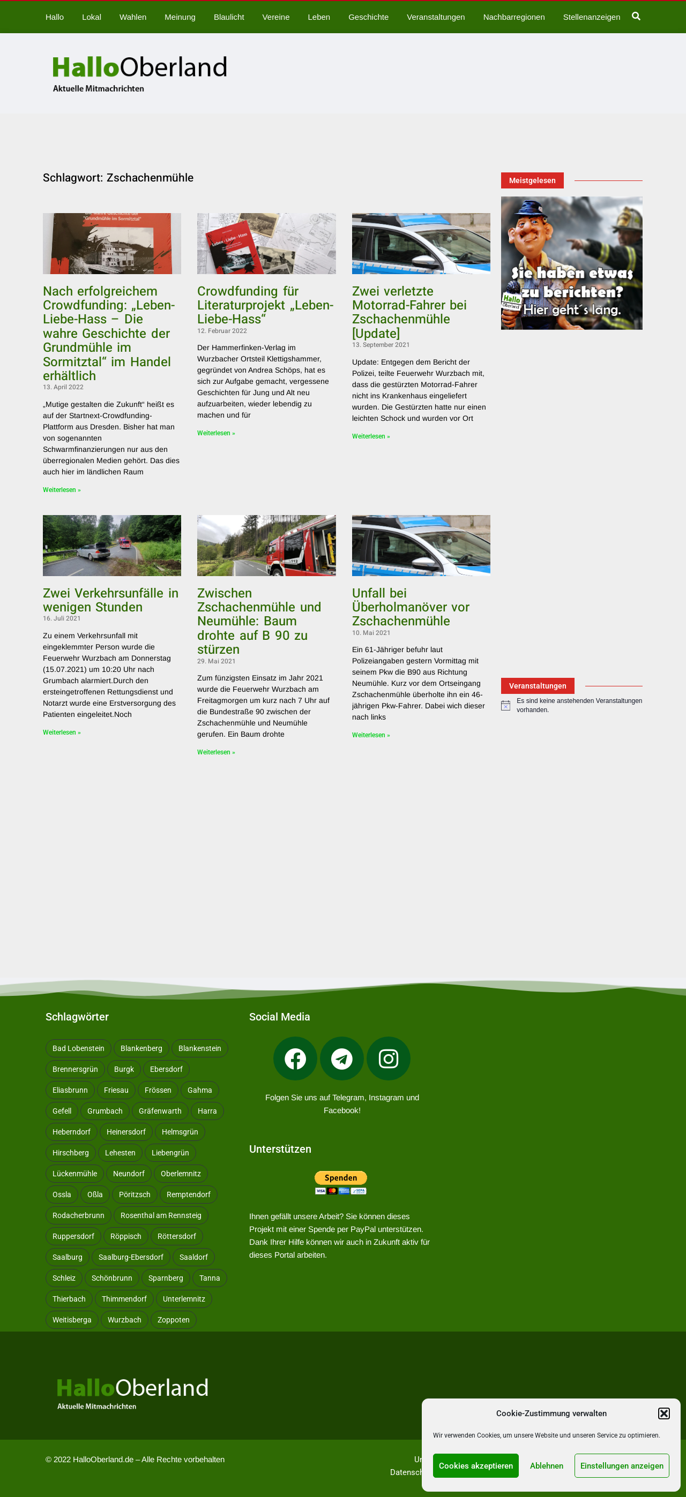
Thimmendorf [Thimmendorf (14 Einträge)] (124, 1299)
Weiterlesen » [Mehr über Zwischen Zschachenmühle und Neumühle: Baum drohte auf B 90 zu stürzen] (216, 752)
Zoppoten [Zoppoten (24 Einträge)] (174, 1319)
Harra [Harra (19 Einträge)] (207, 1111)
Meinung (180, 16)
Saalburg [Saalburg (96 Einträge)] (68, 1257)
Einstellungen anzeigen (621, 1466)
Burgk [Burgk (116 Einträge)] (124, 1069)
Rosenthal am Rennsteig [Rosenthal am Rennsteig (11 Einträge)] (161, 1215)
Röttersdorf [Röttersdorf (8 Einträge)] (177, 1236)
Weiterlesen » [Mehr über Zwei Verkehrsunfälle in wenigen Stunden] (62, 732)
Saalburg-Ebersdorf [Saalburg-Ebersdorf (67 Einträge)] (131, 1257)
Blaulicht (229, 16)
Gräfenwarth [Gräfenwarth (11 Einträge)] (160, 1111)
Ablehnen (546, 1466)
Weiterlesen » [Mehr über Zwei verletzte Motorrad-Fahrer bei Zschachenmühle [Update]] (371, 436)
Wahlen (133, 16)
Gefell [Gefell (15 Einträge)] (62, 1111)
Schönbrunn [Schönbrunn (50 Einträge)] (112, 1278)
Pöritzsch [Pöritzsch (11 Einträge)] (135, 1194)
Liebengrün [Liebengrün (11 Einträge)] (170, 1152)
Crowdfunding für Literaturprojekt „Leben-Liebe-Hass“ (265, 305)
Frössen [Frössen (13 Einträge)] (158, 1090)
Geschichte (368, 16)
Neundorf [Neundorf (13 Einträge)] (129, 1173)
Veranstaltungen (436, 16)
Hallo (55, 16)
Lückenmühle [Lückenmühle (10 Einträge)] (75, 1173)
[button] (664, 1413)
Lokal (91, 16)
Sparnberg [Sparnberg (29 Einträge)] (165, 1278)
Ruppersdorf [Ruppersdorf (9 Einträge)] (73, 1236)
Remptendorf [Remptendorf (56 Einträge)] (189, 1194)
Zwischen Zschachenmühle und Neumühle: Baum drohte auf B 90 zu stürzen (259, 622)
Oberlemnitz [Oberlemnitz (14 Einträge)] (181, 1173)
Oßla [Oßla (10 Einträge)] (95, 1194)
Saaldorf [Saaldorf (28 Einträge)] (194, 1257)
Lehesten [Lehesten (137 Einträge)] (120, 1152)
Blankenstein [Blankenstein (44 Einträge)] (199, 1048)
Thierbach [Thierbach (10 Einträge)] (69, 1299)
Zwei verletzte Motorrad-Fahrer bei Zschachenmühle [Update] (409, 312)
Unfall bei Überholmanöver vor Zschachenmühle (410, 607)
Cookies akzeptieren (476, 1466)
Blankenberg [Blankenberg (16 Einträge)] (141, 1048)
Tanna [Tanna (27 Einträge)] (209, 1278)
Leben (319, 16)
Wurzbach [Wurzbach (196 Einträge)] (124, 1319)
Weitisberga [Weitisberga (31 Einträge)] (72, 1319)
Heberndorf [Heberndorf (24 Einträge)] (72, 1132)
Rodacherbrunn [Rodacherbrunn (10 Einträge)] (79, 1215)
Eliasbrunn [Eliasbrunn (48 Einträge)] (70, 1090)
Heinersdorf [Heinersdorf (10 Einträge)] (126, 1132)
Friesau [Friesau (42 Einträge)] (116, 1090)
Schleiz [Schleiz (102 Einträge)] (64, 1278)
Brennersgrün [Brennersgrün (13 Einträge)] (75, 1069)
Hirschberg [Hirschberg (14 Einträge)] (71, 1152)
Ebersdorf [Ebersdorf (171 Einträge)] (166, 1069)
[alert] (572, 705)
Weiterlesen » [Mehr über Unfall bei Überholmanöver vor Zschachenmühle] (371, 735)
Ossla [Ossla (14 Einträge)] (62, 1194)
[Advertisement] (266, 844)
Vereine (276, 16)
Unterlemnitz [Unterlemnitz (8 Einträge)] (184, 1299)
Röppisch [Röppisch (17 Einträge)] (125, 1236)
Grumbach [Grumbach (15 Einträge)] (105, 1111)
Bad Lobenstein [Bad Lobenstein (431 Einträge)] (79, 1048)
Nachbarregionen (514, 16)
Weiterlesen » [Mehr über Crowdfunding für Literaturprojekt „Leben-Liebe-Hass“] (216, 433)
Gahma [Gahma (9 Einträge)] (200, 1090)
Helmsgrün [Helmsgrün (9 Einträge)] (180, 1132)
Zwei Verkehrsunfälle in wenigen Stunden (110, 600)
